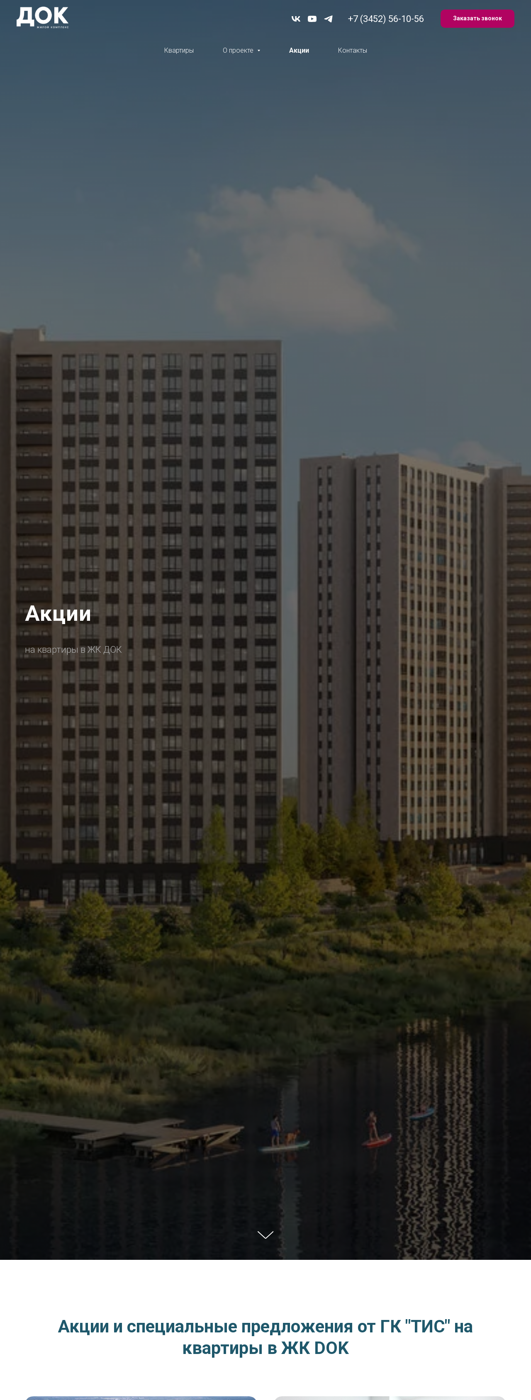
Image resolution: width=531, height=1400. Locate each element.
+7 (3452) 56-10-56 (386, 19)
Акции (299, 50)
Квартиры (179, 50)
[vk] (296, 19)
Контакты (352, 50)
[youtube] (312, 19)
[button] (477, 19)
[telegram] (328, 19)
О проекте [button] (239, 50)
